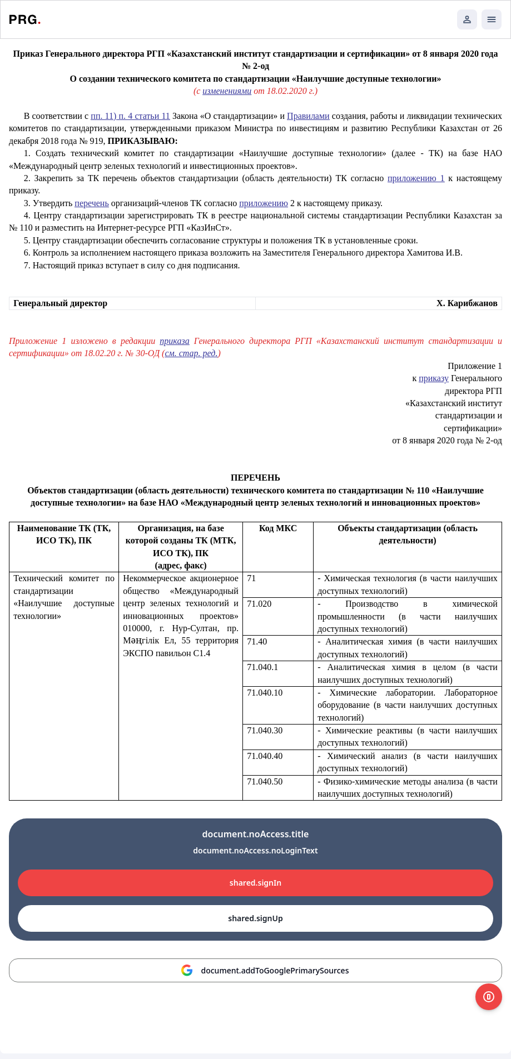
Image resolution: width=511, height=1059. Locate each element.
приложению (263, 203)
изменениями (226, 91)
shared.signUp (255, 918)
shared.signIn (255, 882)
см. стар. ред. (191, 353)
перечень (91, 203)
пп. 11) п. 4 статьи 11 (130, 116)
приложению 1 (416, 178)
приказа (174, 341)
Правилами (308, 116)
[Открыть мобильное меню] (492, 19)
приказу (434, 378)
